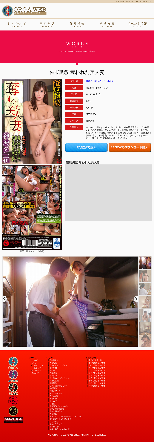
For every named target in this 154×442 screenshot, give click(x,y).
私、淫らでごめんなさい (59, 378)
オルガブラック (38, 365)
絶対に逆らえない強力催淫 (60, 419)
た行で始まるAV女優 (97, 370)
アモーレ (35, 363)
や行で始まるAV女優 (97, 381)
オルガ (35, 360)
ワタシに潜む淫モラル (59, 386)
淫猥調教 (53, 383)
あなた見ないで (56, 424)
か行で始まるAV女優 (97, 365)
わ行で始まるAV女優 (97, 386)
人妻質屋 (53, 363)
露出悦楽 (53, 376)
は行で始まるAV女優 (97, 376)
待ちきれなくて (56, 422)
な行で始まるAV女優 (97, 373)
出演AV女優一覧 (95, 360)
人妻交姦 (53, 414)
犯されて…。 (55, 401)
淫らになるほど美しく (59, 365)
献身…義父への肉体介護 (59, 429)
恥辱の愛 (53, 399)
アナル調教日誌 (56, 393)
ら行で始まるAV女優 (97, 383)
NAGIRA (35, 373)
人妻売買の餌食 (56, 411)
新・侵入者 (54, 427)
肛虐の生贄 (54, 381)
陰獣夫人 (53, 370)
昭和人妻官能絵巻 (57, 409)
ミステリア (36, 368)
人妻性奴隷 (54, 360)
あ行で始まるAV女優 (97, 363)
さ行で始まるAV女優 (97, 368)
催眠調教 (53, 388)
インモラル (36, 370)
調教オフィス (55, 391)
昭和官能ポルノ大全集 (59, 406)
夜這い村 (53, 368)
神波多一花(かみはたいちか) (99, 81)
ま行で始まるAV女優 (97, 378)
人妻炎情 (53, 373)
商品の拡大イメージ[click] (32, 251)
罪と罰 (52, 404)
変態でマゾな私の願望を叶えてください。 (67, 416)
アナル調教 (54, 396)
